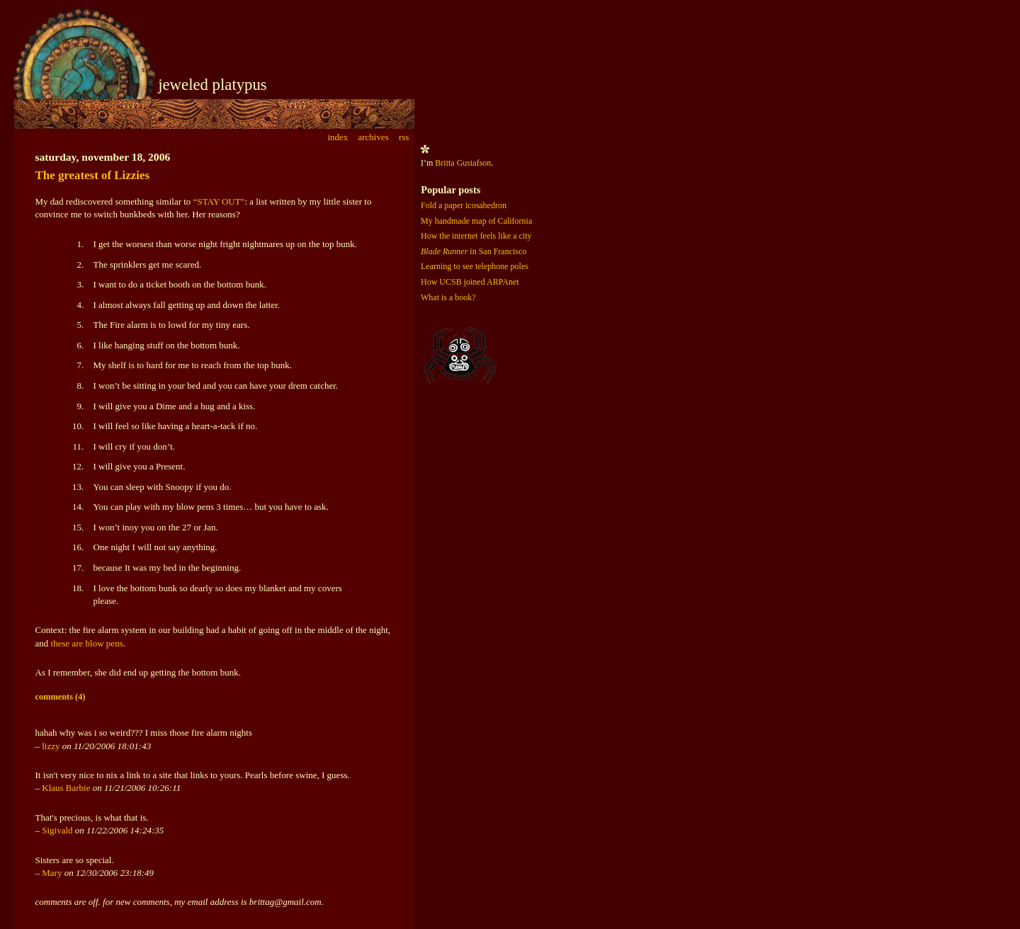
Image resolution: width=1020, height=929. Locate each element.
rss (404, 137)
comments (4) (60, 697)
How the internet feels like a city (476, 236)
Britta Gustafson (463, 163)
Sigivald (57, 830)
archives (373, 137)
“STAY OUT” (219, 201)
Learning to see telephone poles (474, 266)
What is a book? (448, 297)
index (337, 137)
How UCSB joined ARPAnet (470, 282)
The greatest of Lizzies (92, 175)
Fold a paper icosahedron (463, 205)
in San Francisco (473, 251)
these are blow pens (87, 643)
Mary (52, 872)
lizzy (51, 746)
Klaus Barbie (66, 787)
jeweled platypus (212, 84)
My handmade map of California (476, 221)
